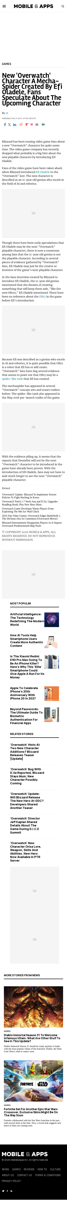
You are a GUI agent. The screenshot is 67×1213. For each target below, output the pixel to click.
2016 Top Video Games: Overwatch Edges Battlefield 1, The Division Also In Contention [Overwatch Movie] (31, 517)
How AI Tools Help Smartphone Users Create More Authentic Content (26, 640)
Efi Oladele (43, 172)
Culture (55, 1169)
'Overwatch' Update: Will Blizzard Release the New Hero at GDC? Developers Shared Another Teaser (27, 801)
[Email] (37, 124)
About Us (8, 1175)
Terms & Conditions (48, 1175)
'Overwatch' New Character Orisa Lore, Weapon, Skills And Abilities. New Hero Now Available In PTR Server (25, 851)
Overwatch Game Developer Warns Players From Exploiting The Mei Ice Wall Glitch (28, 510)
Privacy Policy (11, 1181)
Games (6, 64)
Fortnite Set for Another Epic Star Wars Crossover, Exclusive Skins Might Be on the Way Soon (31, 1112)
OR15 (42, 296)
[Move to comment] (43, 124)
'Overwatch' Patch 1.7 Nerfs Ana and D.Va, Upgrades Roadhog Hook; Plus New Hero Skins (30, 503)
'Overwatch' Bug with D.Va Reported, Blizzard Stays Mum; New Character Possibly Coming (27, 776)
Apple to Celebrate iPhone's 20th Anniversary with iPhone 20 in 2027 (24, 693)
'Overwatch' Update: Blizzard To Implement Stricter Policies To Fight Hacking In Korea (29, 496)
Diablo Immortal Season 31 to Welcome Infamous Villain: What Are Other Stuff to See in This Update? (32, 1038)
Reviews (29, 1169)
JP (7, 113)
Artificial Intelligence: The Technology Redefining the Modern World (27, 619)
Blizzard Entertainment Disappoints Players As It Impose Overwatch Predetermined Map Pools (32, 524)
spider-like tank (12, 378)
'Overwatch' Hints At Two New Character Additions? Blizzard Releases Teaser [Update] (25, 752)
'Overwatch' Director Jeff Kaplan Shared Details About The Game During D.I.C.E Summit (25, 825)
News (5, 1169)
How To (42, 1169)
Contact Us (24, 1175)
